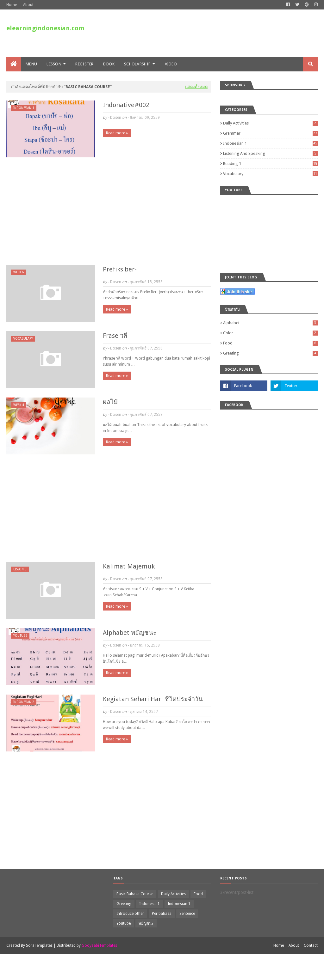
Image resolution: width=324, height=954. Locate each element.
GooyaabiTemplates (99, 945)
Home (11, 5)
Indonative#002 (126, 105)
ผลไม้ (110, 402)
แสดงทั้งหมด (196, 86)
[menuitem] (13, 64)
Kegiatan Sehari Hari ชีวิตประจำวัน (153, 699)
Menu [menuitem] (31, 64)
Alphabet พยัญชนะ (130, 632)
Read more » (117, 133)
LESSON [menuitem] (54, 64)
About (28, 5)
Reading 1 (270, 163)
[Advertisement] (108, 211)
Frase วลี (115, 335)
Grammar (270, 133)
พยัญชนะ (146, 923)
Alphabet (270, 322)
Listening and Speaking (270, 153)
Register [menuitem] (84, 64)
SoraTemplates (39, 945)
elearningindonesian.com (45, 28)
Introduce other (130, 913)
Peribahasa (161, 913)
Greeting (270, 353)
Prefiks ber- (120, 269)
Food (270, 343)
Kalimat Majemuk (129, 566)
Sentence (187, 913)
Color (270, 333)
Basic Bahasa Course (134, 894)
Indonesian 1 (270, 143)
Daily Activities (270, 123)
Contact (311, 945)
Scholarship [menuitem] (137, 64)
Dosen (115, 117)
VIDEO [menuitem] (171, 64)
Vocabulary (270, 173)
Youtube (123, 923)
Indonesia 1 (149, 904)
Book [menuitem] (109, 64)
